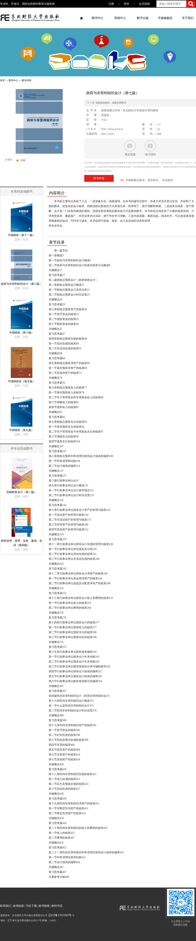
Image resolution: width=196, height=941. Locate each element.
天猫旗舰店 (165, 18)
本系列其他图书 (22, 191)
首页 (2, 80)
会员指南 (144, 3)
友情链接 (18, 905)
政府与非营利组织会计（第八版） (21, 283)
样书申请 (98, 178)
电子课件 (150, 154)
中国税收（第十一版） (21, 235)
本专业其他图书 (22, 448)
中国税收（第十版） (21, 332)
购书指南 (44, 905)
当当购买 (167, 180)
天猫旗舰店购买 (135, 180)
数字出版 (143, 18)
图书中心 (97, 18)
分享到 (8, 159)
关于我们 (188, 18)
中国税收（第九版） (21, 430)
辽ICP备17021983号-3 (60, 915)
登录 (126, 3)
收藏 (23, 160)
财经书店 (57, 905)
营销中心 (120, 18)
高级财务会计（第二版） (21, 492)
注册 (111, 3)
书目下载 (31, 905)
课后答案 (130, 154)
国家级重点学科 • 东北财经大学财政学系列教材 (129, 110)
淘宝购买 (152, 180)
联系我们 (5, 905)
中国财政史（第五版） (21, 381)
